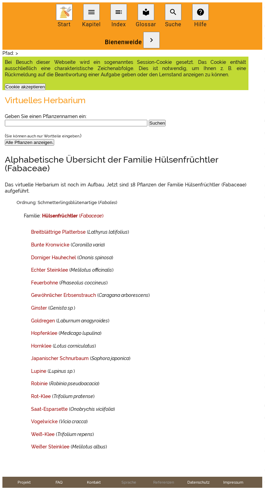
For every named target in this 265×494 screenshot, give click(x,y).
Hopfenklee (44, 333)
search (173, 12)
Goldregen (43, 320)
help (200, 12)
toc (119, 12)
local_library (146, 12)
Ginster (39, 308)
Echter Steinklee (49, 270)
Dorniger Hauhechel (53, 257)
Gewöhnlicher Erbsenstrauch (63, 295)
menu (91, 12)
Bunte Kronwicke (50, 245)
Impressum (233, 482)
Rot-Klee (41, 396)
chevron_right (151, 40)
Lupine (38, 371)
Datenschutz (198, 482)
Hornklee (41, 346)
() (73, 216)
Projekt (24, 482)
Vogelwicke (44, 421)
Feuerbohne (44, 282)
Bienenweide (123, 42)
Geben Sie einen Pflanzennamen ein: (46, 116)
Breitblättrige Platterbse (58, 232)
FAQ (59, 482)
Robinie (39, 383)
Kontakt (94, 482)
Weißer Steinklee (50, 446)
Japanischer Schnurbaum (60, 358)
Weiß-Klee (43, 434)
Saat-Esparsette (49, 409)
